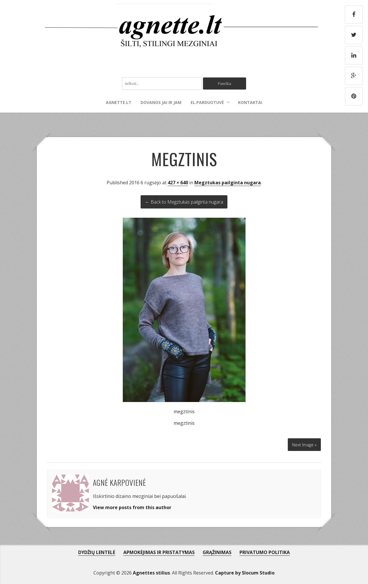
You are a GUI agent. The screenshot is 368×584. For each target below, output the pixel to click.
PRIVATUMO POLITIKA (264, 551)
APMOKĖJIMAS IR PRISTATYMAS (159, 551)
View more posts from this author (132, 506)
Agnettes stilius (151, 571)
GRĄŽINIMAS (217, 551)
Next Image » (303, 443)
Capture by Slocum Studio (245, 571)
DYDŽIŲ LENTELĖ (96, 551)
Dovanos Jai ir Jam (161, 103)
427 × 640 (178, 183)
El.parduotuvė (207, 103)
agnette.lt (118, 103)
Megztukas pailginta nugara (227, 183)
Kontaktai (250, 103)
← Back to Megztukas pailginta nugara (184, 202)
